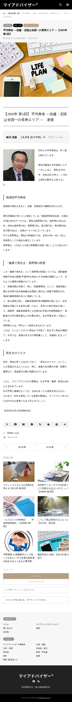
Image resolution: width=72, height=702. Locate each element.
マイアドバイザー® (36, 676)
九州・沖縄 (8, 648)
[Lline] (32, 424)
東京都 (6, 652)
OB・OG (17, 25)
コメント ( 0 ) (36, 576)
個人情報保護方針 (42, 687)
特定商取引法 (27, 687)
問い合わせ (8, 628)
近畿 (38, 656)
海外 (5, 656)
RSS (38, 681)
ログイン (30, 600)
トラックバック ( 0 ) (36, 582)
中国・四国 (40, 644)
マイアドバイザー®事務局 (14, 644)
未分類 (6, 632)
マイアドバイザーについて (47, 624)
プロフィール (55, 137)
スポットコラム (31, 25)
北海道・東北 (41, 648)
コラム (8, 25)
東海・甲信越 (41, 652)
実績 (38, 628)
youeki (16, 433)
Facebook (33, 681)
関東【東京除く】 (10, 660)
